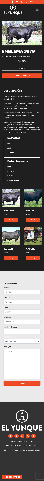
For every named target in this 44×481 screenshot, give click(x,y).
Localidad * (8, 317)
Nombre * (7, 287)
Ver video (22, 68)
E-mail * (7, 307)
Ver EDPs (22, 61)
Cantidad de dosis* (11, 327)
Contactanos (12, 477)
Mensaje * (7, 346)
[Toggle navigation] (37, 9)
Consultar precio (22, 75)
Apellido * (7, 297)
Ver (11, 220)
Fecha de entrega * (10, 337)
